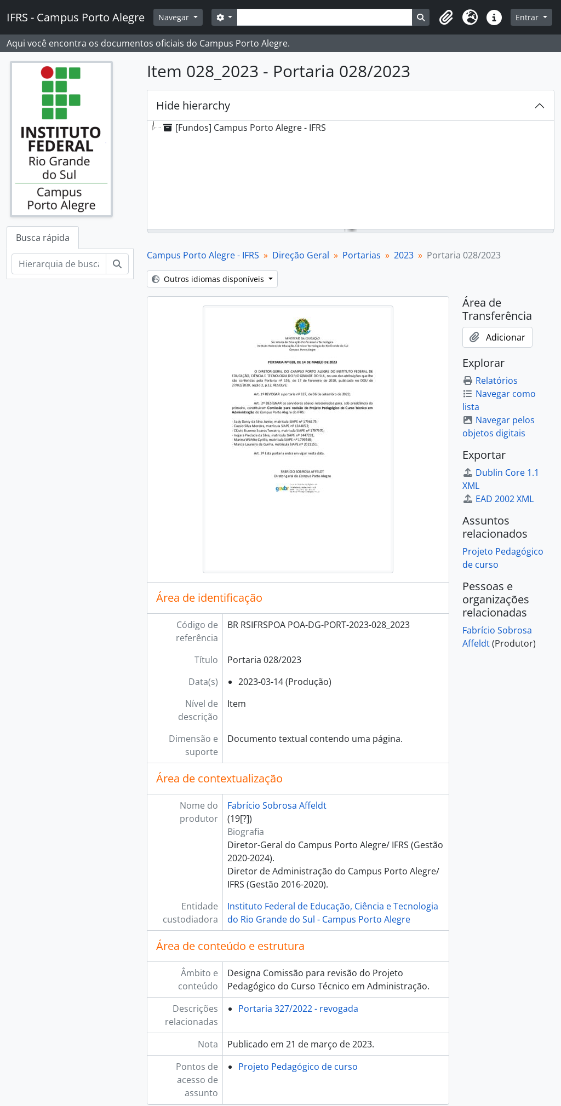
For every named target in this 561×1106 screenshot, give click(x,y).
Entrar (528, 17)
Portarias (361, 255)
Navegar (174, 17)
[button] (446, 17)
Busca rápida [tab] (43, 238)
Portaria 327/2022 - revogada (298, 1009)
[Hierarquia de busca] (59, 264)
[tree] (350, 176)
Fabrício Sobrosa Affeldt (277, 805)
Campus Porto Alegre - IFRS (203, 255)
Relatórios (490, 381)
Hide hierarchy (193, 105)
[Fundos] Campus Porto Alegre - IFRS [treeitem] (243, 127)
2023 (404, 255)
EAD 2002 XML (498, 499)
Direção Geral (300, 255)
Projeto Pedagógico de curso (298, 1067)
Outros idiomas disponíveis (209, 279)
